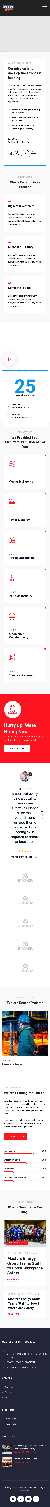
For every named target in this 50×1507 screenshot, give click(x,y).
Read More (13, 1280)
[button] (42, 811)
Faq (6, 1397)
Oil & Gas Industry (20, 596)
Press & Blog (10, 1419)
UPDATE (22, 1243)
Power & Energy (19, 519)
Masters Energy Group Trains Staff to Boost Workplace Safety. (25, 1265)
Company (9, 1392)
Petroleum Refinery (22, 557)
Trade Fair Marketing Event (25, 1459)
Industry (7, 1061)
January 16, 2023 (21, 1462)
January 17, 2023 (21, 1452)
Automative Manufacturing (18, 635)
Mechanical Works (21, 481)
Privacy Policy (11, 1424)
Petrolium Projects (13, 1064)
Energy (12, 478)
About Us (9, 1387)
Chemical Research (22, 675)
